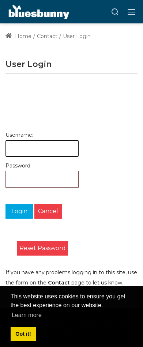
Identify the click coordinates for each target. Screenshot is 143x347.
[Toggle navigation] (131, 11)
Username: (10, 135)
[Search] (115, 11)
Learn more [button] (27, 315)
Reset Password (42, 248)
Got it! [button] (23, 334)
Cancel (48, 211)
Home (18, 36)
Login (19, 211)
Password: (10, 165)
